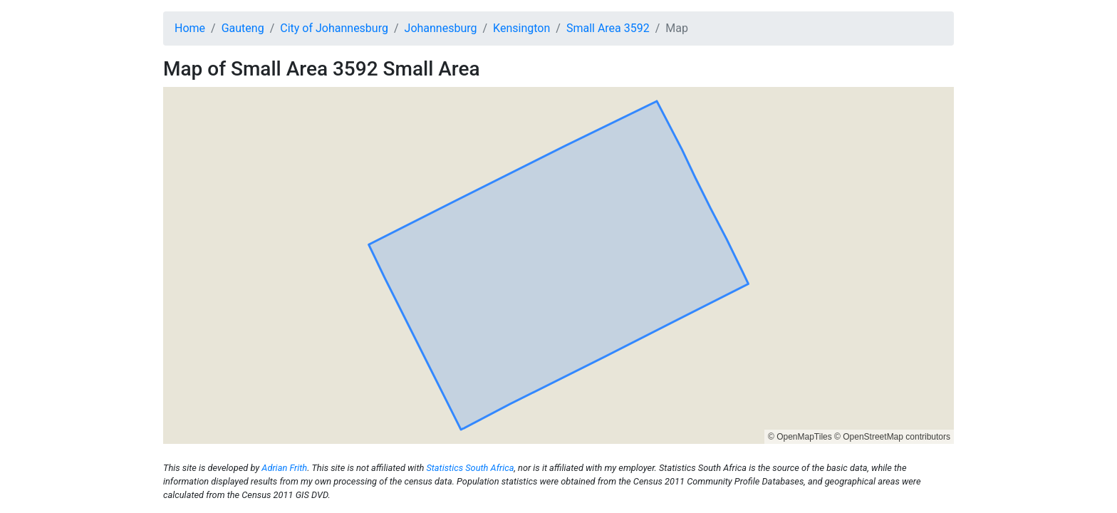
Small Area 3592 (608, 28)
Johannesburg (441, 28)
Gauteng (243, 28)
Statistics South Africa (470, 467)
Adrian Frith (284, 467)
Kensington (521, 28)
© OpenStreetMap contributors (892, 437)
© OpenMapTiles (800, 437)
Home (190, 28)
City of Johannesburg (334, 28)
